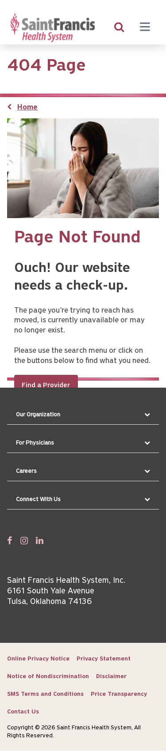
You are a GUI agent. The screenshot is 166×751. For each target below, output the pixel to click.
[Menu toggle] (144, 27)
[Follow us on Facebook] (9, 540)
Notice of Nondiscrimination (48, 676)
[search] (119, 28)
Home (27, 107)
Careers (26, 471)
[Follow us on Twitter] (24, 540)
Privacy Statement (104, 659)
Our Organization (38, 414)
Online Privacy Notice (38, 659)
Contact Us (23, 712)
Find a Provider (46, 385)
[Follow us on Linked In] (39, 540)
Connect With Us (38, 499)
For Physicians (35, 443)
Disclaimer (111, 676)
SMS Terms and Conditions (45, 694)
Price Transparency (119, 694)
